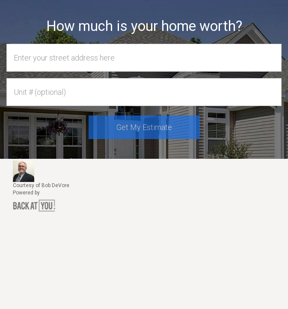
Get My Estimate (144, 127)
